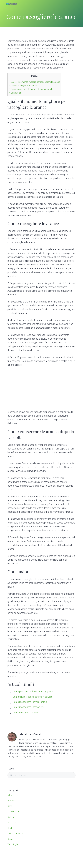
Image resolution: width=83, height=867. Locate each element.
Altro (9, 795)
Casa (9, 806)
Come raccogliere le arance (23, 85)
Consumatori (13, 811)
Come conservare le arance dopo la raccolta (31, 89)
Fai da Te (11, 822)
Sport (10, 839)
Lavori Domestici (15, 833)
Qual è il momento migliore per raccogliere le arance (34, 82)
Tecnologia (12, 844)
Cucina (10, 817)
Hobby (10, 828)
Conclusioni (15, 92)
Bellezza (11, 800)
